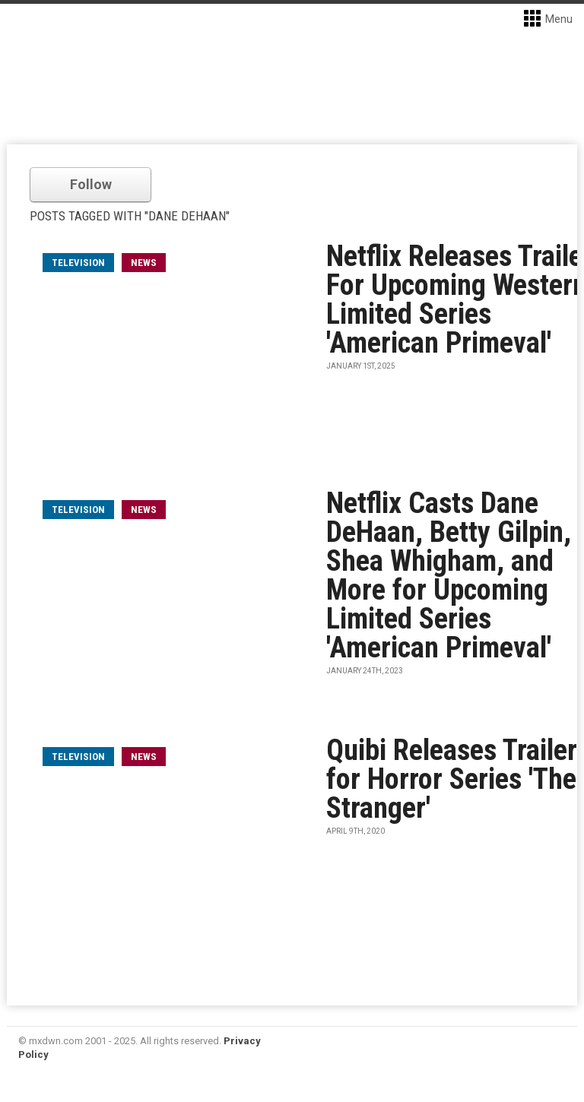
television (78, 262)
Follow (91, 184)
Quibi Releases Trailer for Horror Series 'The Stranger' (451, 779)
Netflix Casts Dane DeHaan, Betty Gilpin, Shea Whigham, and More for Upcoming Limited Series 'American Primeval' (448, 575)
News (144, 262)
